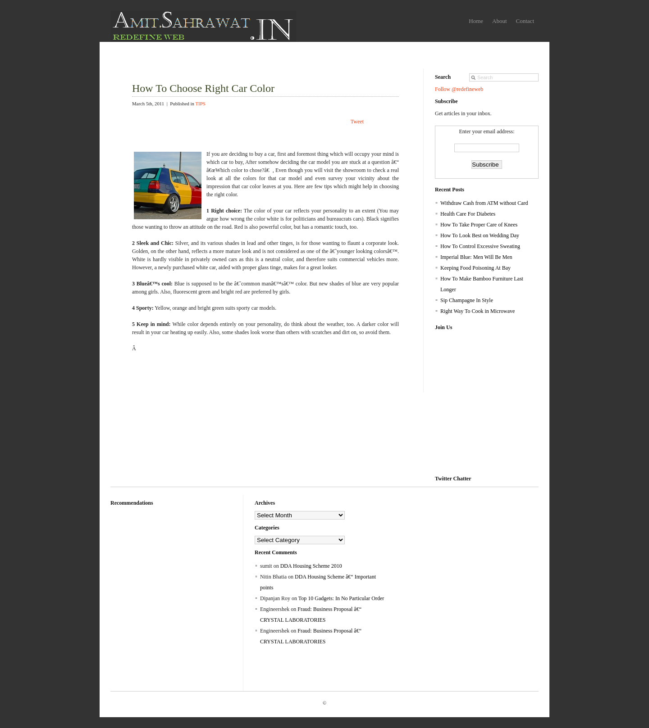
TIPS (200, 103)
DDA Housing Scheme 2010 (311, 566)
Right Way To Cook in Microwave (477, 311)
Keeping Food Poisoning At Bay (475, 268)
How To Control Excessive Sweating (480, 246)
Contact (525, 21)
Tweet (357, 121)
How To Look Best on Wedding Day (479, 235)
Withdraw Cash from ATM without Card (484, 203)
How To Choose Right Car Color (203, 88)
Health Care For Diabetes (467, 214)
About (499, 21)
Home (476, 21)
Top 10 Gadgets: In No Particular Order (341, 598)
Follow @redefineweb (459, 89)
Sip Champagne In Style (466, 300)
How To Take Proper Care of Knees (478, 225)
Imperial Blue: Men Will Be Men (476, 257)
